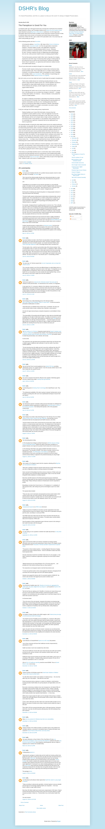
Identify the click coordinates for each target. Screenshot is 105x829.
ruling (54, 318)
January (74, 186)
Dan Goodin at (30, 331)
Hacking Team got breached (43, 379)
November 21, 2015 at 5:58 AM (30, 634)
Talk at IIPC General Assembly (79, 177)
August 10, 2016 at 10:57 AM (29, 799)
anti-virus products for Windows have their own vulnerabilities (39, 719)
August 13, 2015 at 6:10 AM (29, 500)
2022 (72, 122)
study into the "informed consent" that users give (45, 282)
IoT (23, 163)
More (82, 71)
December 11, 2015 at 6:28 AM (30, 712)
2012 (72, 192)
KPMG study (39, 507)
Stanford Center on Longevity (41, 75)
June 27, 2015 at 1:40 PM (28, 371)
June (73, 150)
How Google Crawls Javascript (79, 164)
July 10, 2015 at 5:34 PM (28, 397)
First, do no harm (34, 156)
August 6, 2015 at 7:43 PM (29, 433)
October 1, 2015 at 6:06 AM (29, 578)
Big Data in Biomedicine (37, 32)
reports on (32, 752)
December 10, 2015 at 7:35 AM (30, 665)
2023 (72, 120)
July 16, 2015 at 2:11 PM (28, 410)
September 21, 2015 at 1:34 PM (30, 535)
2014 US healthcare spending (33, 662)
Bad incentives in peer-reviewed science (77, 160)
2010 (72, 196)
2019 (72, 128)
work (82, 30)
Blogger (59, 821)
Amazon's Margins (76, 172)
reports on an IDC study (43, 640)
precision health (34, 46)
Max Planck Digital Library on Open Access (78, 175)
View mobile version (41, 808)
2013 (72, 190)
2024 (72, 118)
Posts (72, 216)
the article (37, 41)
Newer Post (21, 805)
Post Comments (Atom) (30, 812)
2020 (72, 126)
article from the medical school (54, 30)
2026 (72, 114)
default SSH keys (50, 366)
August (73, 146)
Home (41, 805)
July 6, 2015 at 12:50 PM (28, 381)
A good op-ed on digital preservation (77, 167)
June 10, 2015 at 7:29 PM (28, 275)
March (73, 182)
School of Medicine (54, 44)
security (30, 163)
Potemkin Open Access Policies (79, 170)
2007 (72, 203)
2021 (72, 124)
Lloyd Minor (37, 44)
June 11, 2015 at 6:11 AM (28, 294)
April (73, 180)
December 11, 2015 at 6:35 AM (30, 721)
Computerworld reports (28, 507)
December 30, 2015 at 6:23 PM (30, 732)
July (73, 148)
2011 (72, 194)
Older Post (60, 805)
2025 (72, 116)
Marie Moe (32, 758)
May (73, 152)
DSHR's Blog (34, 8)
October (74, 142)
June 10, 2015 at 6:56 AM (28, 256)
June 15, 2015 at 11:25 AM (29, 359)
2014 (72, 188)
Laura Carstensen (36, 74)
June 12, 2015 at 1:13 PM (28, 324)
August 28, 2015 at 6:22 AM (29, 525)
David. (24, 171)
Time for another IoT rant (77, 157)
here (31, 771)
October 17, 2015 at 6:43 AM (29, 607)
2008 (72, 201)
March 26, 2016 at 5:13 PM (29, 745)
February (74, 184)
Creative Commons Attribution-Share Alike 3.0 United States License (76, 33)
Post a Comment (25, 802)
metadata (26, 163)
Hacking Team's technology (39, 388)
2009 (72, 198)
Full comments (72, 107)
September (74, 144)
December (74, 138)
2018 (72, 130)
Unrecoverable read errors (78, 162)
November (74, 140)
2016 (72, 134)
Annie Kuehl (27, 765)
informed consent (48, 225)
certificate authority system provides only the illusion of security (37, 334)
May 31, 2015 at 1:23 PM (28, 233)
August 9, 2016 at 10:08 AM (29, 773)
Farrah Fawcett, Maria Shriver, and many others (39, 730)
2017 (72, 132)
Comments (73, 219)
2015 (72, 136)
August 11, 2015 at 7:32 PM (29, 456)
